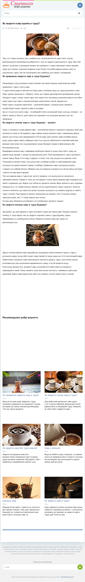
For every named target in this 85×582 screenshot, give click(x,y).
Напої (4, 398)
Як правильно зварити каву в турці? (20, 395)
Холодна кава (9, 500)
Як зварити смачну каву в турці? (61, 395)
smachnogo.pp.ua (67, 577)
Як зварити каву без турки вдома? (19, 448)
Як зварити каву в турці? (57, 500)
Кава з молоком (52, 448)
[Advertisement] (42, 294)
